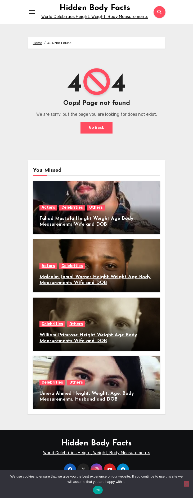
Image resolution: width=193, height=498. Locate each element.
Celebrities (72, 207)
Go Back (96, 127)
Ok (98, 490)
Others (96, 207)
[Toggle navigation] (32, 12)
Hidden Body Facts (95, 8)
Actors (48, 207)
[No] (186, 484)
